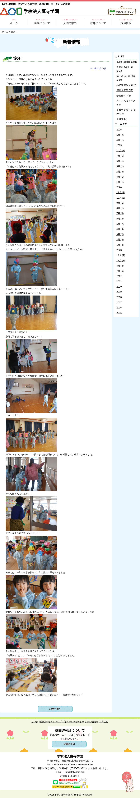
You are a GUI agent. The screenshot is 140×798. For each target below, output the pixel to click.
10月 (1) (120, 150)
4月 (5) (120, 171)
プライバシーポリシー (73, 721)
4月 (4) (120, 229)
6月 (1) (120, 161)
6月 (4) (120, 218)
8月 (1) (120, 208)
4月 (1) (120, 140)
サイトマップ (55, 721)
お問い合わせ (125, 12)
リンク (34, 721)
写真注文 (103, 721)
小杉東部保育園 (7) (126, 85)
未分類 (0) (121, 119)
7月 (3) (120, 213)
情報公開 (43, 721)
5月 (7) (120, 224)
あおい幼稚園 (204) (126, 62)
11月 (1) (120, 192)
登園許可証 (69, 744)
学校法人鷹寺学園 (41, 11)
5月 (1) (120, 166)
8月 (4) (120, 265)
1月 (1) (120, 182)
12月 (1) (120, 255)
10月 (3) (120, 198)
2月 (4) (120, 239)
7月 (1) (120, 156)
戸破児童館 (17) (124, 90)
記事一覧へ (55, 709)
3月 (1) (120, 176)
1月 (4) (120, 245)
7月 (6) (120, 271)
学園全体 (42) (123, 95)
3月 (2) (120, 234)
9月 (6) (120, 203)
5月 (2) (120, 135)
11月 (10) (121, 260)
